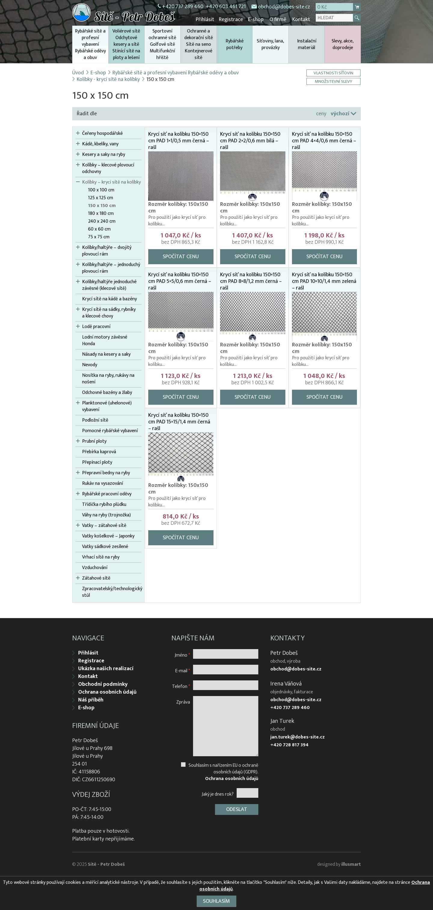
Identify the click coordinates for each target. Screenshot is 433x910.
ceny (321, 113)
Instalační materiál (306, 44)
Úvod (78, 72)
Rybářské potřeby (235, 44)
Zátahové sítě (96, 578)
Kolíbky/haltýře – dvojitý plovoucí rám (106, 250)
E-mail (182, 670)
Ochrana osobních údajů (107, 691)
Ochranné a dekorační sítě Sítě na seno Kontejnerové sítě (198, 44)
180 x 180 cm (101, 213)
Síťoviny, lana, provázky (270, 44)
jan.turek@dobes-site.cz (297, 736)
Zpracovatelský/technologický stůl (111, 592)
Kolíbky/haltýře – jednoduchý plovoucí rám (111, 268)
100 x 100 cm (101, 190)
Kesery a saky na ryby (103, 154)
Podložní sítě (95, 420)
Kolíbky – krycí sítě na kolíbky (111, 182)
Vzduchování (94, 567)
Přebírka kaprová (99, 452)
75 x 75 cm (98, 237)
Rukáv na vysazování (102, 483)
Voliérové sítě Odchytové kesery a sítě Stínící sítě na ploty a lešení (126, 44)
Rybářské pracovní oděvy (106, 494)
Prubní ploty (94, 441)
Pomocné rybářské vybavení (110, 431)
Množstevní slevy (334, 81)
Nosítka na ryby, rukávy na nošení (108, 378)
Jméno (182, 654)
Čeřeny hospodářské (102, 133)
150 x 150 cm (102, 205)
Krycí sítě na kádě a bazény (109, 299)
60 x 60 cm (99, 229)
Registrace (232, 19)
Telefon (181, 685)
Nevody (89, 365)
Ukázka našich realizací (106, 668)
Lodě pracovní (96, 326)
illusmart (351, 864)
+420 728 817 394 (289, 744)
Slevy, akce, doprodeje (343, 44)
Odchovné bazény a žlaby (107, 392)
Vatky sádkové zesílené (105, 546)
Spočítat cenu (181, 256)
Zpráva (183, 701)
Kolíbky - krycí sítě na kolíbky (108, 79)
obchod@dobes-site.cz (284, 7)
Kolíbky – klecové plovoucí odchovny (108, 168)
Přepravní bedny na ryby (106, 473)
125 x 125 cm (100, 198)
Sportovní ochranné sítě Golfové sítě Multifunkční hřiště (162, 44)
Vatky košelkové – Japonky (108, 536)
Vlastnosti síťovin (334, 72)
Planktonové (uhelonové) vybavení (107, 406)
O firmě (278, 19)
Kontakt (301, 19)
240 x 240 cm (101, 221)
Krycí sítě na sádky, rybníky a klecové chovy (109, 312)
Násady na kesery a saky (106, 354)
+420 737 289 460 (182, 6)
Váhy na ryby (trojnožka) (106, 515)
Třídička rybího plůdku (104, 504)
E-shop (256, 19)
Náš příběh (90, 699)
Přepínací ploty (97, 462)
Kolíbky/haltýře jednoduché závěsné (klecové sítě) (109, 285)
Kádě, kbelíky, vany (100, 144)
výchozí (340, 113)
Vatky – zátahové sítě (104, 525)
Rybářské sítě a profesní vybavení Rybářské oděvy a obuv (90, 45)
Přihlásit (206, 19)
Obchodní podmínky (102, 683)
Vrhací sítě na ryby (100, 557)
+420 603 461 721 (226, 6)
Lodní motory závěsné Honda (104, 340)
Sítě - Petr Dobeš (106, 864)
